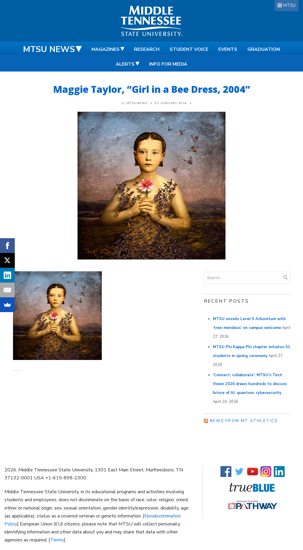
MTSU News (49, 49)
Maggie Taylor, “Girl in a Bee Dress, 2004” (151, 89)
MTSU (289, 5)
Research (146, 49)
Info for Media (168, 64)
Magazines (105, 49)
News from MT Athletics (244, 421)
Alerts (125, 64)
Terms (57, 540)
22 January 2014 (171, 103)
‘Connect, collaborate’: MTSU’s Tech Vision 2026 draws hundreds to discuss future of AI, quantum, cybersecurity (250, 383)
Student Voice (189, 49)
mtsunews (137, 103)
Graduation (263, 49)
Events (227, 49)
